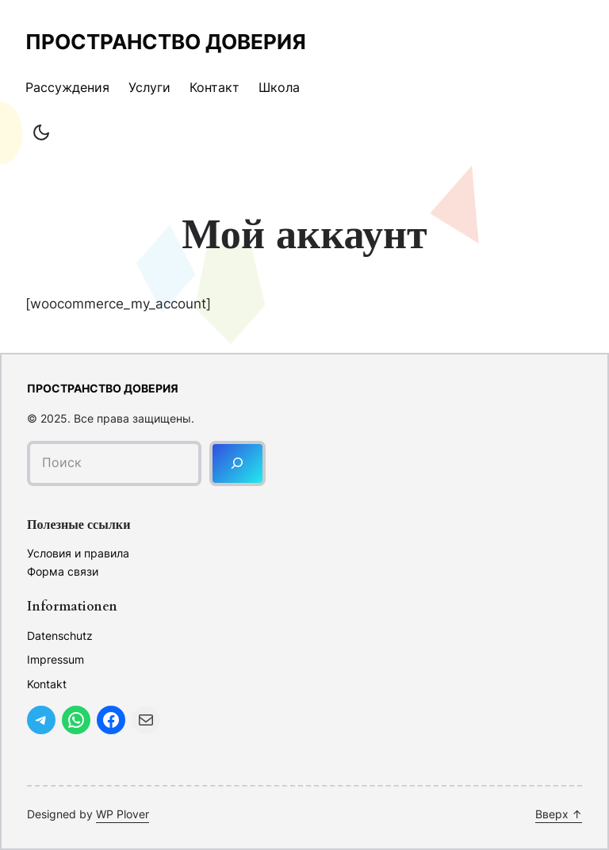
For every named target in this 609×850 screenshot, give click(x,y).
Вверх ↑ (558, 814)
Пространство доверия (165, 41)
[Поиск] (237, 463)
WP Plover (122, 814)
